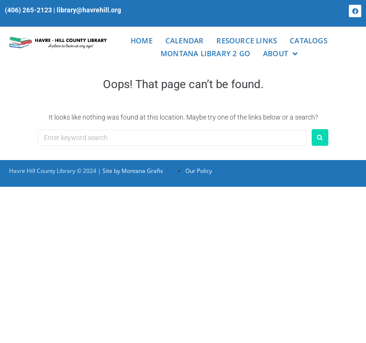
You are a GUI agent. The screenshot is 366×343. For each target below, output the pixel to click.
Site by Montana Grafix (132, 171)
